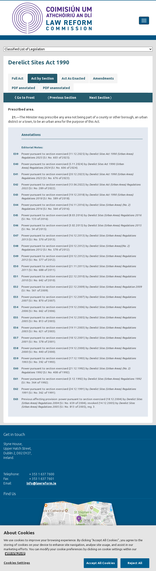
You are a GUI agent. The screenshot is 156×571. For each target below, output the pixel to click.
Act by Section (42, 78)
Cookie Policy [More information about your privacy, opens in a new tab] (15, 553)
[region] (78, 548)
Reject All (135, 563)
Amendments (103, 78)
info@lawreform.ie (41, 483)
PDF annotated (23, 88)
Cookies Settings (17, 562)
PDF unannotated (56, 88)
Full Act (17, 78)
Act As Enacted (73, 78)
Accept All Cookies (100, 563)
